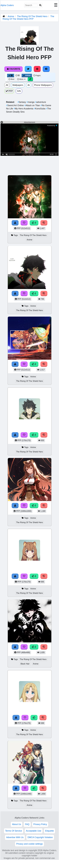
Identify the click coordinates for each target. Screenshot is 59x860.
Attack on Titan (32, 105)
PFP (9, 91)
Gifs (19, 91)
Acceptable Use (33, 831)
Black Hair (25, 664)
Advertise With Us (15, 837)
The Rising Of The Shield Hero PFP (28, 17)
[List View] (17, 75)
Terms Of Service (13, 831)
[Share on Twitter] (28, 69)
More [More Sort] (21, 79)
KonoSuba (40, 108)
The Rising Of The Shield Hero (32, 16)
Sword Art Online (15, 105)
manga (30, 102)
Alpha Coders (7, 5)
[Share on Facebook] (46, 69)
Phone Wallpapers (43, 85)
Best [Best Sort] (11, 79)
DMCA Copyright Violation (40, 837)
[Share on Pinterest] (37, 69)
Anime (11, 16)
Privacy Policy (40, 824)
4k (28, 85)
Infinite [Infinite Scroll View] (26, 75)
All (7, 85)
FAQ (27, 824)
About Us (16, 824)
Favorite (13, 69)
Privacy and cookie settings (29, 844)
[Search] (40, 5)
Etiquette (49, 831)
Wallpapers (17, 85)
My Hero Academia (24, 108)
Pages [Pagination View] (37, 75)
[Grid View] (10, 75)
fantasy (22, 102)
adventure (40, 102)
